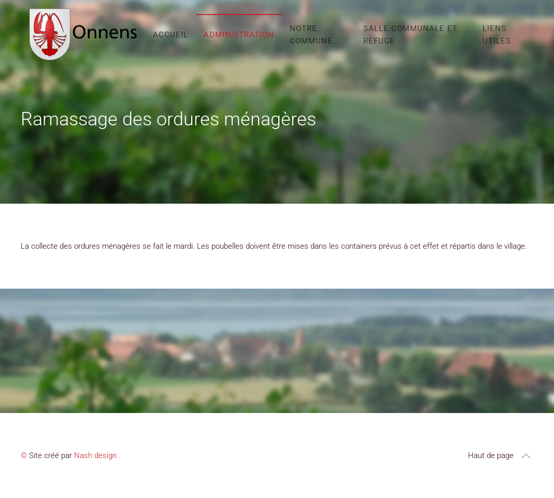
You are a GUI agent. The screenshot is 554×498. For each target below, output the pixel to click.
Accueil (170, 34)
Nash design (95, 455)
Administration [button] (239, 34)
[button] (526, 456)
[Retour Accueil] (83, 34)
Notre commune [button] (311, 35)
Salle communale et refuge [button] (410, 35)
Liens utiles (496, 35)
